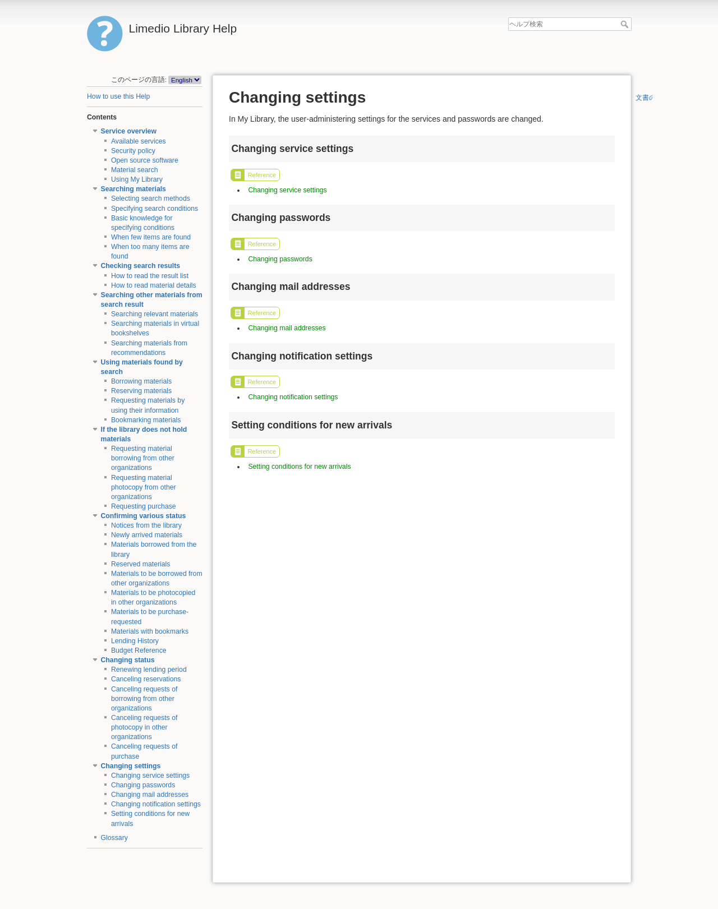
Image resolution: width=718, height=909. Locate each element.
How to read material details (153, 285)
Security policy (133, 151)
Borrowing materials (141, 381)
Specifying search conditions (154, 209)
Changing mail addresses (149, 795)
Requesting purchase (143, 506)
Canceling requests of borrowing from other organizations (144, 698)
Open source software (144, 160)
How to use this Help (118, 96)
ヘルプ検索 (625, 24)
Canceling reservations (146, 679)
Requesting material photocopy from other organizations (143, 487)
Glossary (114, 838)
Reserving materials (141, 391)
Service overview (129, 131)
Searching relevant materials (154, 314)
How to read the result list (149, 276)
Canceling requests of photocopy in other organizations (144, 727)
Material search (134, 170)
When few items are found (151, 237)
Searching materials (133, 189)
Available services (138, 141)
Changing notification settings (156, 804)
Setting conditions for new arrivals (299, 466)
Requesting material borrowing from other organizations (142, 458)
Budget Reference (139, 650)
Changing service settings (150, 775)
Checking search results (141, 266)
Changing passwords (143, 785)
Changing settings (131, 766)
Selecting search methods (150, 198)
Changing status (128, 660)
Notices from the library (146, 525)
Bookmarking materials (146, 420)
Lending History (135, 641)
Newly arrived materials (146, 535)
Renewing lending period (149, 669)
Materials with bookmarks (149, 631)
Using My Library (137, 179)
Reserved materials (141, 564)
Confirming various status (143, 516)
